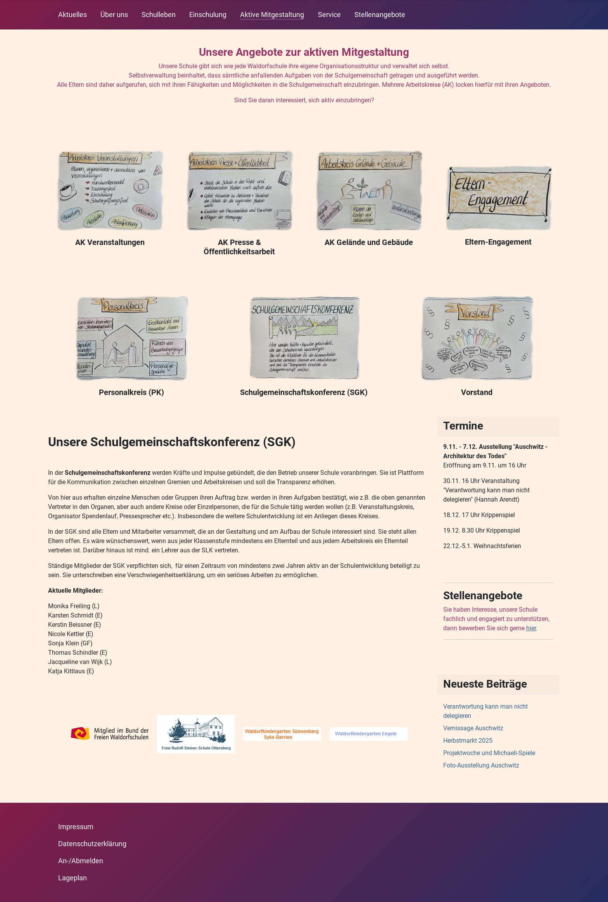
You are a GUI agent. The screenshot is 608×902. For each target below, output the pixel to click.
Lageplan (72, 878)
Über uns (114, 15)
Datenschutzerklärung (92, 844)
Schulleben (159, 15)
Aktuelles (72, 15)
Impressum (75, 827)
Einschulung (207, 15)
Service (329, 15)
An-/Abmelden (80, 861)
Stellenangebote (379, 15)
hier (531, 628)
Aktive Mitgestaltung (272, 15)
